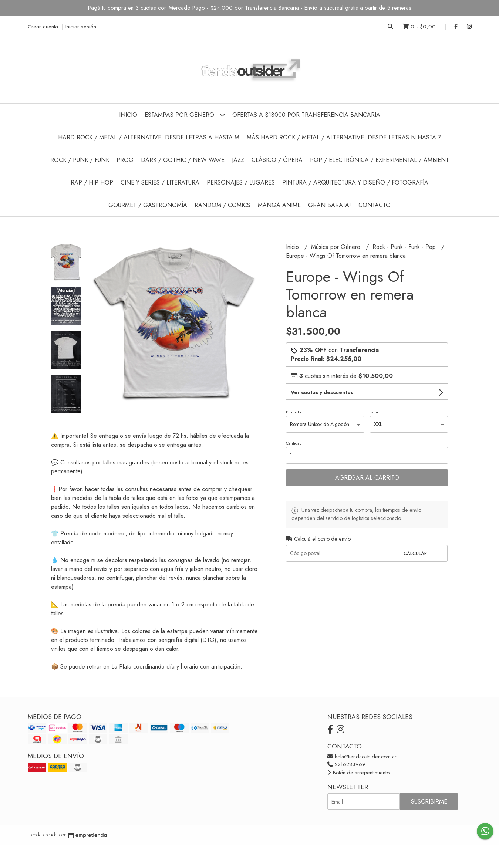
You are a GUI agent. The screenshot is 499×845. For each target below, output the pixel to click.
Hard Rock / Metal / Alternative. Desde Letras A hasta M (148, 137)
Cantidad (294, 443)
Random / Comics (222, 205)
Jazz (238, 160)
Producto (293, 412)
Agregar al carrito (367, 477)
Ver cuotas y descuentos (322, 392)
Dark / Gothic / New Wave (183, 160)
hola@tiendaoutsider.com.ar (362, 756)
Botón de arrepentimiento (358, 772)
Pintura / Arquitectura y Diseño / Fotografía (355, 182)
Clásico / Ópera (277, 160)
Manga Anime (279, 205)
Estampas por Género (185, 115)
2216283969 (346, 764)
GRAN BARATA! (329, 205)
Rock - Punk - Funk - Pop (405, 247)
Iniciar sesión (80, 27)
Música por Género (336, 247)
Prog (125, 160)
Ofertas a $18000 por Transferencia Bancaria (306, 115)
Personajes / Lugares (241, 182)
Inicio (128, 115)
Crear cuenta (43, 27)
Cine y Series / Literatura (160, 182)
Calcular (415, 553)
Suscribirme (429, 801)
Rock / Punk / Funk (79, 160)
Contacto (374, 205)
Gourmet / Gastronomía (147, 205)
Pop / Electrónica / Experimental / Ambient (379, 160)
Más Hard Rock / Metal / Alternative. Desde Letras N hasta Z (344, 137)
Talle (374, 412)
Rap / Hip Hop (92, 182)
